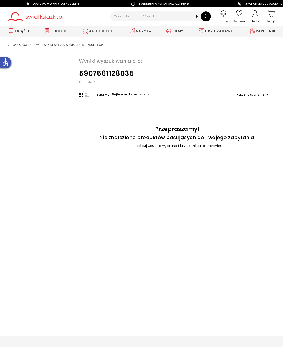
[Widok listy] (87, 95)
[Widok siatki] (81, 95)
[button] (196, 17)
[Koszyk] (271, 16)
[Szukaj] (206, 16)
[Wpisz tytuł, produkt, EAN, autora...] (160, 16)
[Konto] (255, 16)
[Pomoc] (223, 16)
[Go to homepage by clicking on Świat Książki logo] (35, 16)
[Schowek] (239, 16)
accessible (5, 62)
